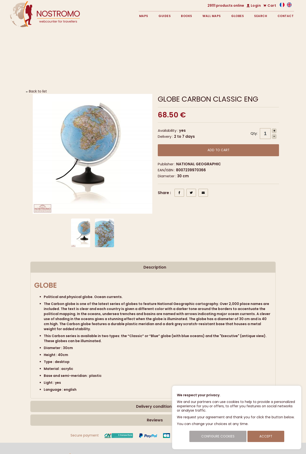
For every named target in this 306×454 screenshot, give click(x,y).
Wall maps (211, 16)
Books (186, 16)
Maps (143, 16)
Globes (237, 16)
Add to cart (219, 150)
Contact (286, 16)
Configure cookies (218, 436)
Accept (265, 436)
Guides (164, 16)
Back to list (38, 91)
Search (260, 16)
